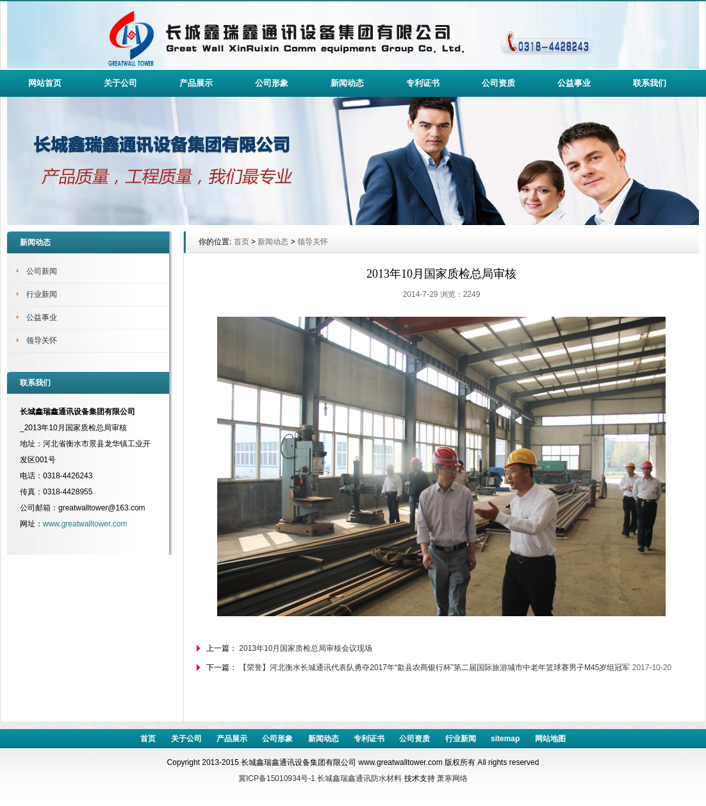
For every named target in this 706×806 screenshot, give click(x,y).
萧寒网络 (452, 778)
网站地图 (550, 738)
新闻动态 (347, 83)
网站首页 (45, 83)
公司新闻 (41, 271)
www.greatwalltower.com (85, 523)
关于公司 (120, 83)
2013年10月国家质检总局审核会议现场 (305, 648)
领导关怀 (41, 340)
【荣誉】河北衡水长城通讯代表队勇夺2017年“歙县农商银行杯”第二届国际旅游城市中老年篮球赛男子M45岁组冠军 (434, 667)
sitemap (505, 738)
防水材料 (386, 778)
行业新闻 (41, 294)
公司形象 (271, 83)
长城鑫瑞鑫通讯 (344, 778)
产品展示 (196, 83)
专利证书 (422, 83)
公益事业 (574, 83)
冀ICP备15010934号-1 (276, 778)
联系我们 (649, 83)
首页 (241, 241)
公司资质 (498, 83)
